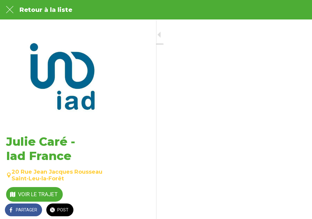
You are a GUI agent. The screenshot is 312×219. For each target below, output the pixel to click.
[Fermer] (9, 9)
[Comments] (299, 210)
